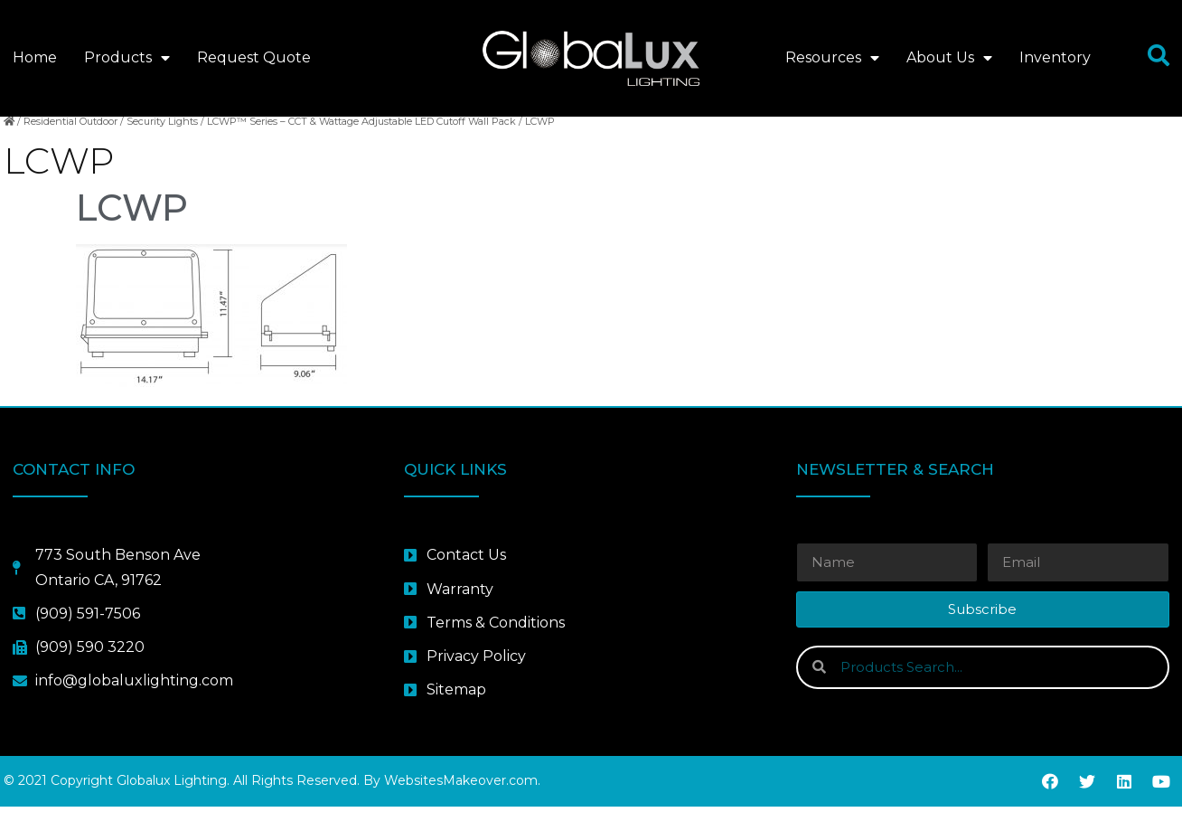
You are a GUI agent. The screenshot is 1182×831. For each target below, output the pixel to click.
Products (127, 57)
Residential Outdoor (70, 145)
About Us (949, 57)
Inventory (1055, 57)
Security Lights (162, 145)
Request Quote (254, 57)
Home (35, 57)
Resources (832, 57)
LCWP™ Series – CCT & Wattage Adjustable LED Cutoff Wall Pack (361, 145)
